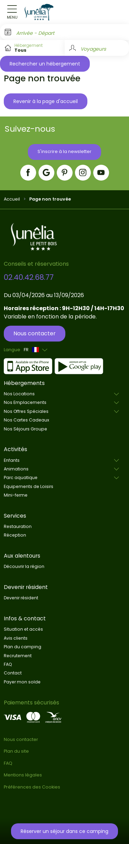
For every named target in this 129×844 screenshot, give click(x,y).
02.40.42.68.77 (29, 277)
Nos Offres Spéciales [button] (26, 411)
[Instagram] (83, 173)
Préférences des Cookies (32, 787)
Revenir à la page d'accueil (45, 101)
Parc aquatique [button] (20, 477)
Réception (15, 535)
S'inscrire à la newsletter (64, 151)
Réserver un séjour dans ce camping (64, 831)
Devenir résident (21, 598)
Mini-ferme (16, 495)
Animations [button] (16, 469)
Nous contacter (34, 333)
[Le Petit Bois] (39, 12)
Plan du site (16, 751)
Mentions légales (23, 775)
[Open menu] (12, 12)
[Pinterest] (65, 173)
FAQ (8, 664)
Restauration (18, 526)
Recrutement (18, 656)
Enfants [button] (12, 460)
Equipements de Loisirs (28, 486)
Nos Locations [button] (19, 394)
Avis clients (16, 638)
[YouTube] (101, 173)
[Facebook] (28, 173)
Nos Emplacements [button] (25, 402)
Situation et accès (23, 629)
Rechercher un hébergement (45, 63)
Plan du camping (22, 647)
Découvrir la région (24, 566)
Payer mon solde (22, 682)
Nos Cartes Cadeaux (26, 420)
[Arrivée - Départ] (64, 32)
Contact (13, 673)
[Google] (46, 173)
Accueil (12, 199)
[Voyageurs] (97, 48)
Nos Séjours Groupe (25, 429)
